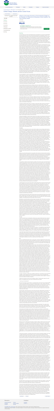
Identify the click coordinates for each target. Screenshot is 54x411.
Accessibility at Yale (8, 406)
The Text (5, 20)
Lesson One (5, 21)
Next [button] (27, 396)
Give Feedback (46, 28)
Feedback (26, 400)
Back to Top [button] (47, 396)
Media (24, 7)
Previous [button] (21, 396)
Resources (7, 400)
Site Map (14, 404)
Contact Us (25, 403)
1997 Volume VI (13, 9)
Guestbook (25, 402)
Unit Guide (5, 18)
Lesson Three (6, 25)
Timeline (37, 7)
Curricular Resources (9, 7)
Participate (18, 7)
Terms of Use (13, 406)
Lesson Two (5, 23)
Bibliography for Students (7, 28)
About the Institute (45, 7)
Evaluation (30, 7)
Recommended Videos (7, 30)
